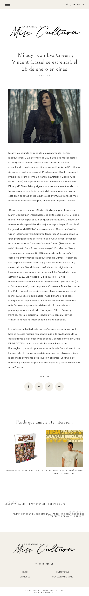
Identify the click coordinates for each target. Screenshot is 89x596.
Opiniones (25, 577)
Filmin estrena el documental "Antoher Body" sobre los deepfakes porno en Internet (49, 515)
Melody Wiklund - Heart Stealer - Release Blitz (34, 504)
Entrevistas (62, 572)
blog (25, 572)
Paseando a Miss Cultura (51, 591)
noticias (44, 376)
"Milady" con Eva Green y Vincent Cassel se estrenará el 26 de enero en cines (44, 62)
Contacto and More (62, 577)
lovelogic (50, 592)
